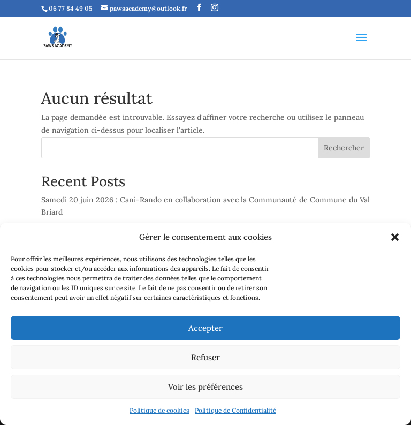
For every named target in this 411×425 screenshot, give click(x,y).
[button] (395, 237)
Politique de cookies (159, 410)
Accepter (205, 328)
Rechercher (344, 148)
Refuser (205, 357)
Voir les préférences (205, 387)
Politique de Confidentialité (235, 410)
